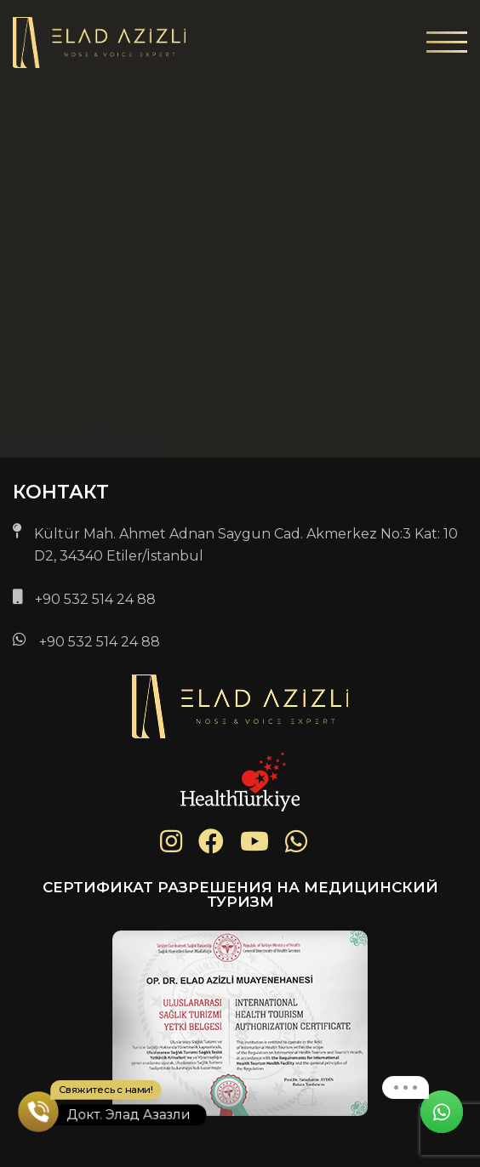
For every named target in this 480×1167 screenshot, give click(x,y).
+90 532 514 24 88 (95, 599)
